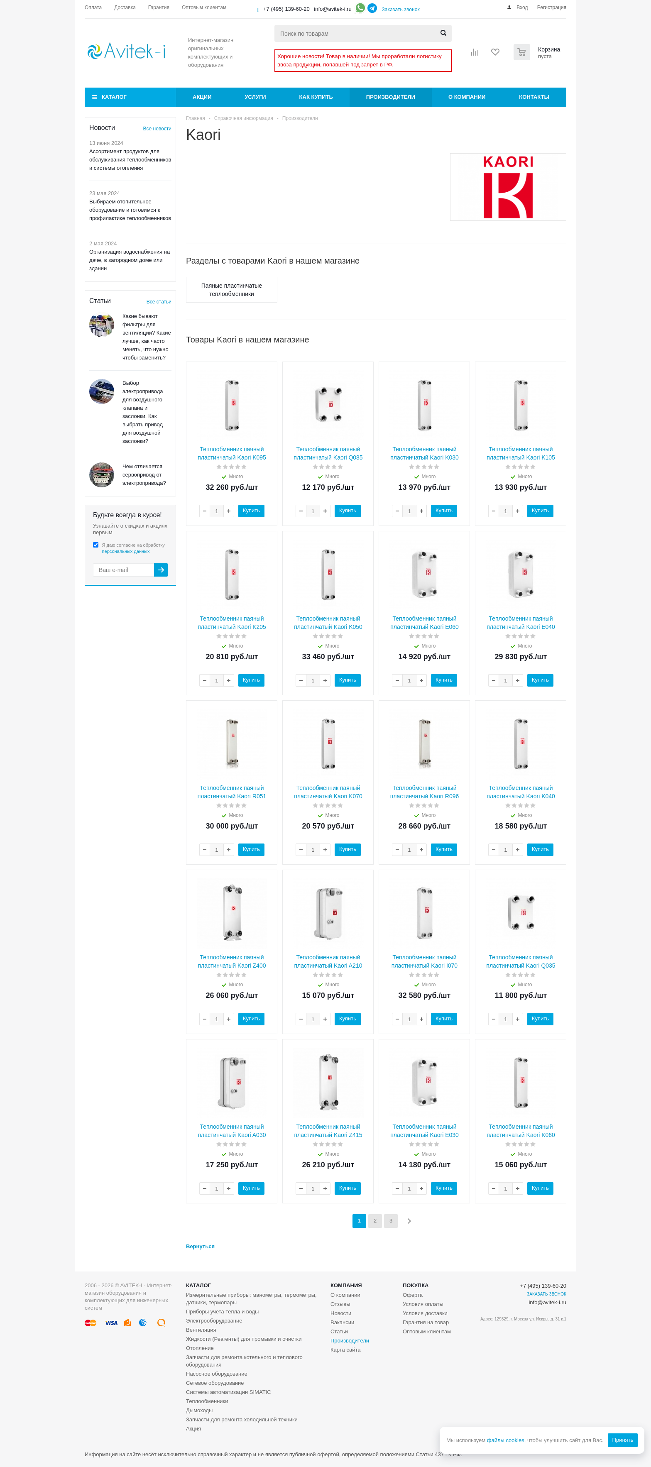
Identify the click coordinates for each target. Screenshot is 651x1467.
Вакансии (342, 1322)
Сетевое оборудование (215, 1383)
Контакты (534, 97)
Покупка (415, 1285)
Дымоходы (199, 1410)
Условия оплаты (423, 1304)
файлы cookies (505, 1440)
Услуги (255, 97)
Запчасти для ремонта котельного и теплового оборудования (244, 1361)
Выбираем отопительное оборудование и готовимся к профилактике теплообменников (130, 209)
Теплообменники (207, 1401)
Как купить (316, 97)
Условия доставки (425, 1313)
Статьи (339, 1331)
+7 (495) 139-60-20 (286, 9)
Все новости (157, 129)
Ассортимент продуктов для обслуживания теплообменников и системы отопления (130, 159)
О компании (466, 97)
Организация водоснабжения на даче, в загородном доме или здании (129, 260)
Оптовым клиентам (427, 1331)
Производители (390, 97)
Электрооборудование (214, 1321)
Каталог (114, 97)
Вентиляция (201, 1330)
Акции (202, 97)
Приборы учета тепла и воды (222, 1311)
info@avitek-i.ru (333, 9)
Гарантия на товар (426, 1322)
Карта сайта (345, 1350)
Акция (193, 1428)
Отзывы (340, 1304)
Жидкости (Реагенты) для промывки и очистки (244, 1339)
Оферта (413, 1295)
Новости (340, 1313)
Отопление (200, 1348)
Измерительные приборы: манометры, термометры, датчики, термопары (251, 1299)
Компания (346, 1285)
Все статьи (159, 302)
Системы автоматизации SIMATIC (228, 1392)
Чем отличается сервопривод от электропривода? (144, 474)
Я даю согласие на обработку (133, 548)
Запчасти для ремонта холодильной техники (242, 1419)
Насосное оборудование (216, 1374)
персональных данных (126, 551)
